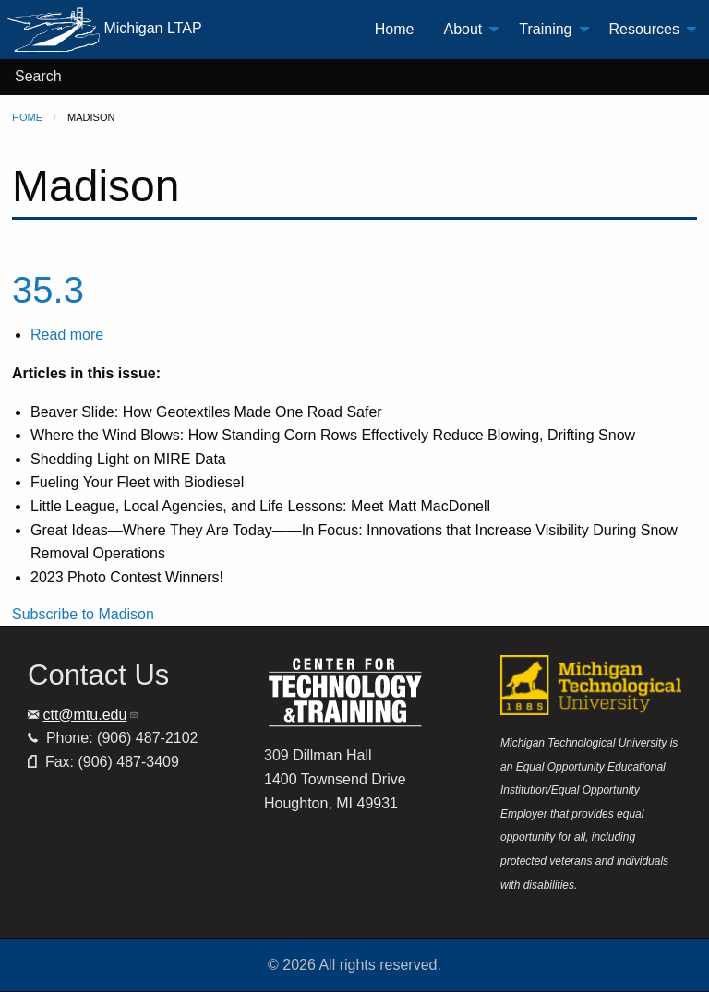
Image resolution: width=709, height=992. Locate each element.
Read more (66, 334)
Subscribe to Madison (83, 614)
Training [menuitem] (545, 29)
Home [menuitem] (395, 29)
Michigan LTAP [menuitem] (104, 29)
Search (38, 76)
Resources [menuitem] (644, 29)
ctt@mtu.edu (90, 715)
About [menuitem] (462, 29)
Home (27, 117)
